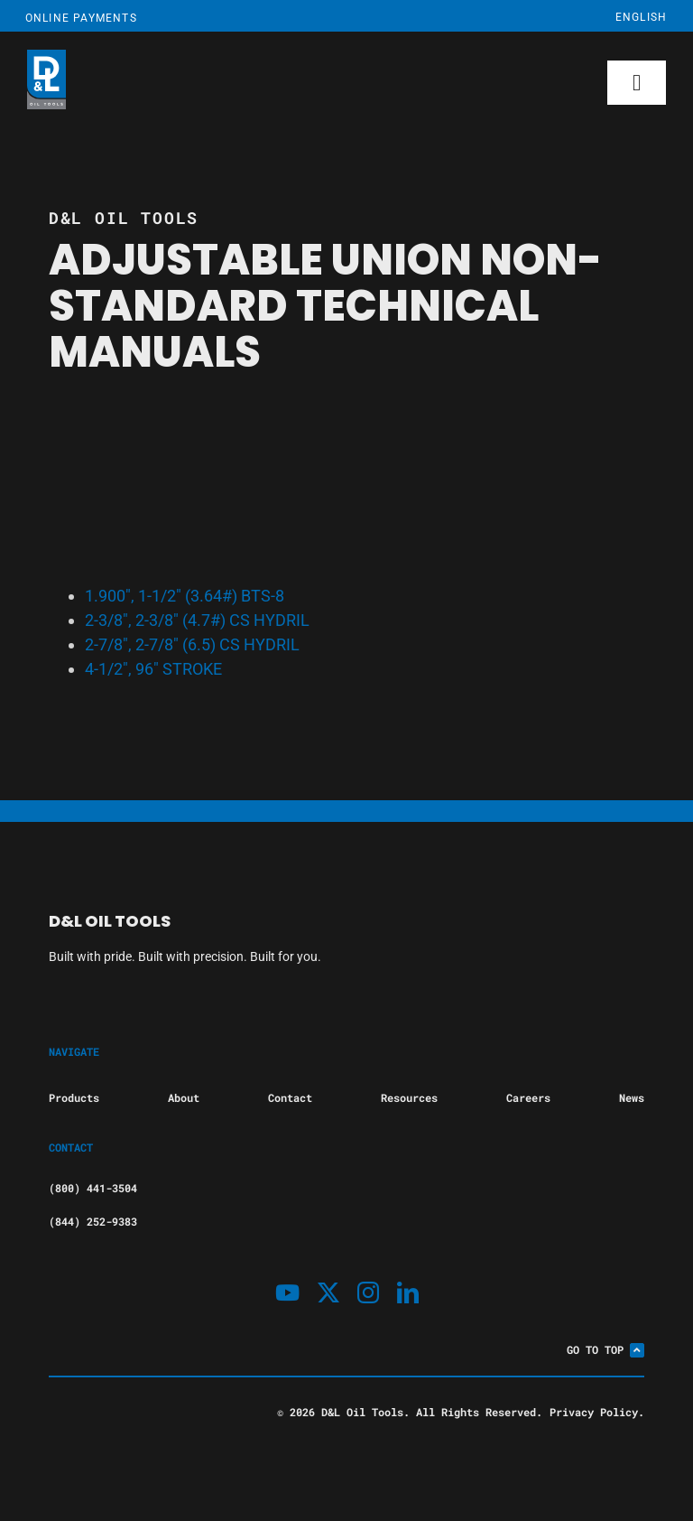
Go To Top (605, 1349)
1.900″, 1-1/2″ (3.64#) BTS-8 (184, 595)
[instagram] (368, 1292)
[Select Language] (607, 17)
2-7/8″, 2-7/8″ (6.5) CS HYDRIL (192, 644)
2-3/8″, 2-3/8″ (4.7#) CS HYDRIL (197, 620)
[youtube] (287, 1292)
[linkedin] (408, 1292)
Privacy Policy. (597, 1411)
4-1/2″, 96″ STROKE (153, 668)
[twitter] (328, 1292)
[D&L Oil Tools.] (236, 83)
